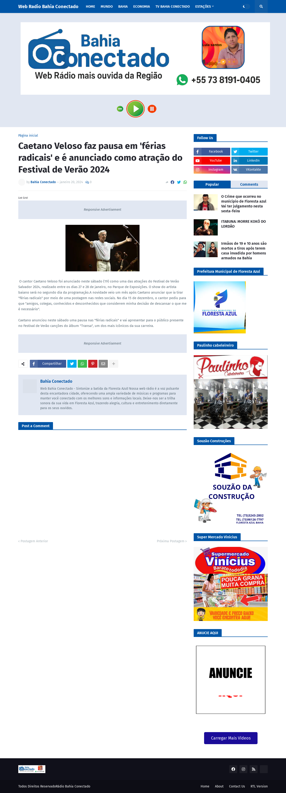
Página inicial (28, 135)
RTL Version (259, 786)
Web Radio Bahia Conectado (48, 6)
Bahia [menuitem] (123, 6)
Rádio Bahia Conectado (73, 786)
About (219, 786)
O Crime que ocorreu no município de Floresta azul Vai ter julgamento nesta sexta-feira (243, 203)
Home (205, 786)
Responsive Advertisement (102, 210)
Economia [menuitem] (141, 6)
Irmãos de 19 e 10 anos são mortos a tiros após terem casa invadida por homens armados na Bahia (244, 250)
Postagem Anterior (34, 541)
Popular (212, 184)
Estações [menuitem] (203, 6)
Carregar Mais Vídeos (231, 738)
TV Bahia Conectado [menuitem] (172, 6)
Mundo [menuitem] (107, 6)
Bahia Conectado (56, 381)
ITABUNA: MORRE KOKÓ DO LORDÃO (243, 224)
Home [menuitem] (90, 6)
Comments (249, 184)
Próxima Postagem (170, 541)
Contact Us (237, 786)
